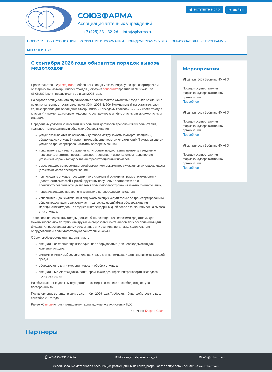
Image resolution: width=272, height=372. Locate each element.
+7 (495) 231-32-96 (62, 359)
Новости (35, 41)
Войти (236, 9)
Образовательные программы (198, 41)
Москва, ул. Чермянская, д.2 (137, 359)
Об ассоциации (61, 41)
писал (49, 306)
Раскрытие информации (102, 41)
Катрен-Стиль (155, 312)
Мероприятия (40, 51)
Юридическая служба (148, 41)
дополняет (110, 91)
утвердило (66, 86)
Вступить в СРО (204, 9)
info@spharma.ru (213, 359)
